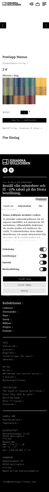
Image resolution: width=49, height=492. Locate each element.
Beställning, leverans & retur (21, 128)
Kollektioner (12, 303)
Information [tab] (24, 206)
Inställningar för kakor (17, 356)
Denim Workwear (11, 397)
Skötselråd (9, 346)
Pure (5, 315)
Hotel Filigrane (12, 401)
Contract (8, 307)
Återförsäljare (11, 419)
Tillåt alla (24, 279)
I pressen (8, 377)
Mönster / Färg (11, 75)
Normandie (9, 311)
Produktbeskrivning (14, 63)
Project (7, 327)
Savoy (6, 319)
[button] (8, 82)
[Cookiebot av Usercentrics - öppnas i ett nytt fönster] (35, 199)
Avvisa (24, 291)
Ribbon (7, 323)
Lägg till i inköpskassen (23, 120)
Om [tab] (40, 206)
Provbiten (8, 404)
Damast (7, 330)
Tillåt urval (24, 285)
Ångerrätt (8, 353)
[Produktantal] (24, 112)
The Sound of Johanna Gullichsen (22, 391)
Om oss (6, 370)
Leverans (8, 349)
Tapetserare (10, 423)
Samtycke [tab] (8, 206)
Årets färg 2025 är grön (17, 394)
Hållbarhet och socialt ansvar (21, 373)
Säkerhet (8, 359)
